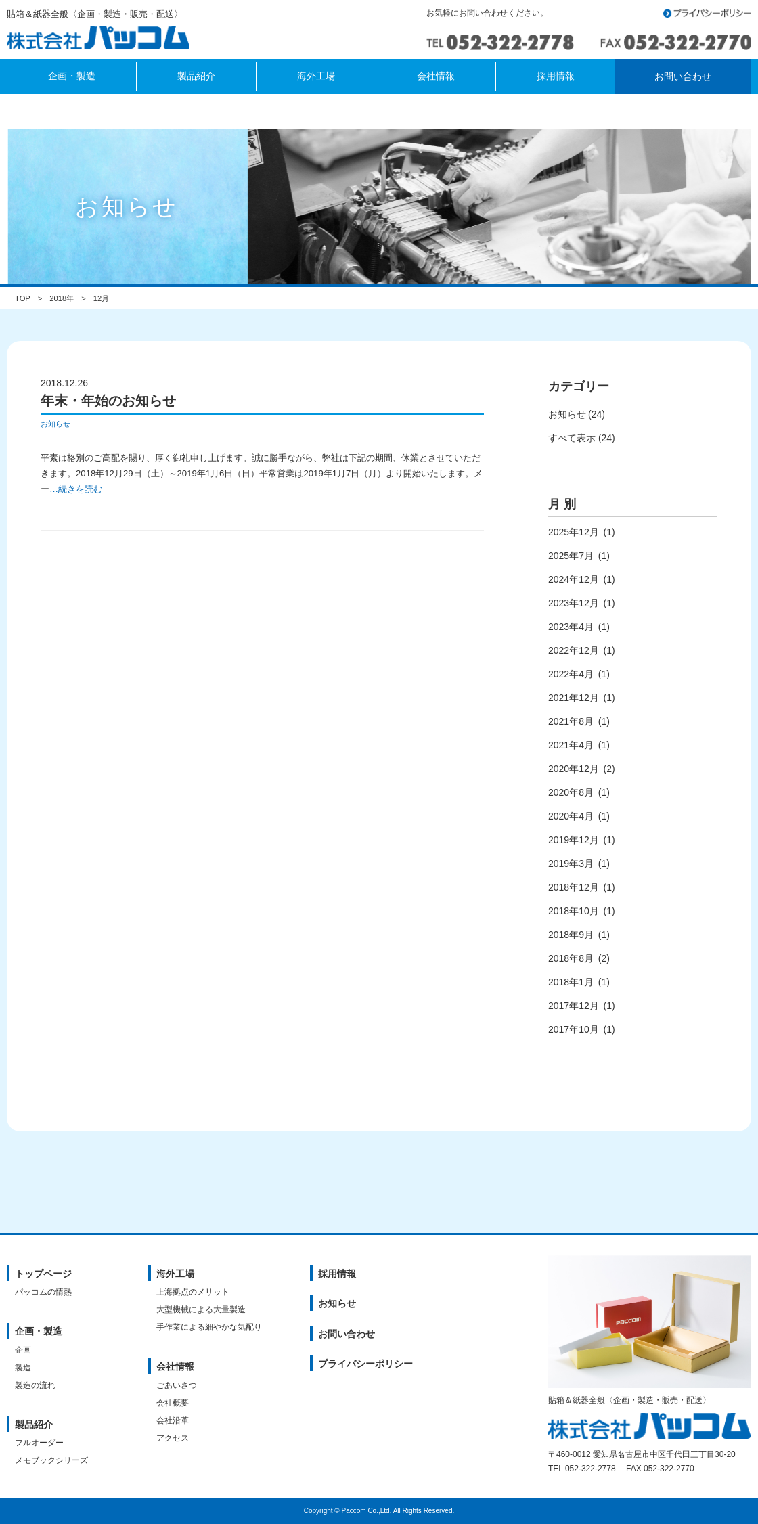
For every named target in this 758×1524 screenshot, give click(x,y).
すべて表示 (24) (581, 437)
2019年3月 (571, 863)
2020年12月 (573, 768)
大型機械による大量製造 (201, 1309)
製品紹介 (34, 1424)
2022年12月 (573, 650)
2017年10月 (573, 1029)
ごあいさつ (176, 1385)
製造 (23, 1367)
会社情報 (175, 1366)
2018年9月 (571, 934)
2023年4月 (571, 626)
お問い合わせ (346, 1333)
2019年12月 (573, 839)
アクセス (172, 1438)
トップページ (43, 1273)
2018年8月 (571, 958)
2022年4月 (571, 674)
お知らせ (55, 424)
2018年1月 (571, 982)
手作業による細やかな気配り (209, 1327)
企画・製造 (38, 1331)
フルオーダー (39, 1443)
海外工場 (175, 1273)
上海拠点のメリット (192, 1292)
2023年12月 (573, 603)
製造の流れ (35, 1385)
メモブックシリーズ (51, 1460)
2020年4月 (571, 816)
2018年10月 (573, 910)
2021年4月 (571, 745)
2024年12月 (573, 579)
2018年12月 (573, 887)
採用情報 (337, 1273)
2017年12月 (573, 1005)
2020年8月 (571, 792)
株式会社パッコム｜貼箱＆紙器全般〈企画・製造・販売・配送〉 (102, 39)
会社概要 (172, 1403)
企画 (23, 1350)
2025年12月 (573, 531)
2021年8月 (571, 721)
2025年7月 (571, 555)
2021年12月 (573, 697)
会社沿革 (172, 1420)
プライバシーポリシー (365, 1363)
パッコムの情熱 (43, 1292)
